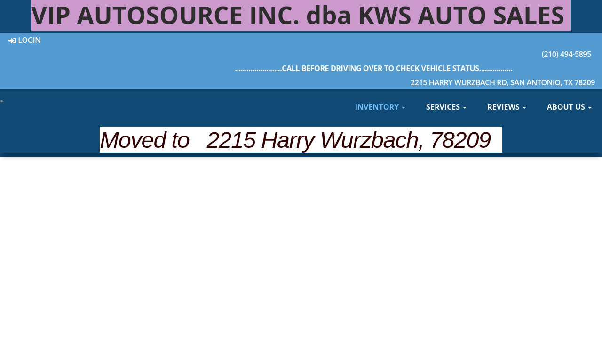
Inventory (380, 107)
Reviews (506, 107)
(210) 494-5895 (373, 46)
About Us (569, 107)
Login (24, 40)
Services (446, 107)
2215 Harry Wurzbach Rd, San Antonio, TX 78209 (373, 74)
